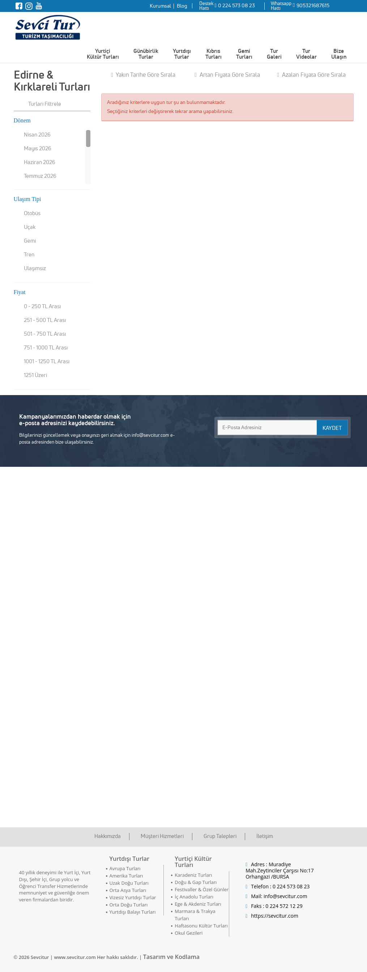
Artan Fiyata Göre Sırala (227, 74)
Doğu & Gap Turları (196, 882)
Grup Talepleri (220, 836)
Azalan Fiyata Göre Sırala (311, 74)
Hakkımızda (107, 836)
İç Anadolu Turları (194, 896)
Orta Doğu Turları (129, 904)
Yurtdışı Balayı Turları (133, 912)
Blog (182, 6)
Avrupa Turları (125, 868)
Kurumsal (160, 6)
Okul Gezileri (188, 933)
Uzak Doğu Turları (129, 883)
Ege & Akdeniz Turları (198, 904)
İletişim (264, 836)
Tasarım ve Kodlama (171, 957)
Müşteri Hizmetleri (162, 836)
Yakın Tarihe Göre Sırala (143, 74)
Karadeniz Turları (193, 875)
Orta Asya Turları (128, 890)
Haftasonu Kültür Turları (201, 925)
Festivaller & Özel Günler (202, 889)
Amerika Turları (126, 875)
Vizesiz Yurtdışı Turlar (133, 897)
